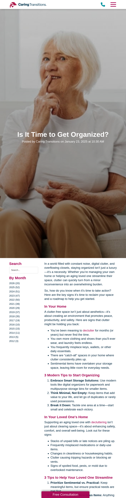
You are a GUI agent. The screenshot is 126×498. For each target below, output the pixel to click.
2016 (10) (14, 324)
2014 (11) (14, 332)
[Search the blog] (23, 270)
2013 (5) (13, 337)
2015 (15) (14, 328)
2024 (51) (14, 291)
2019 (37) (14, 312)
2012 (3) (13, 341)
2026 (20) (14, 283)
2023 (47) (14, 295)
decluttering (99, 422)
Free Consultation (65, 494)
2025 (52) (14, 287)
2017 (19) (14, 320)
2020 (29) (14, 308)
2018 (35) (14, 316)
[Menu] (113, 4)
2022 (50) (14, 299)
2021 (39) (14, 304)
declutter (88, 330)
